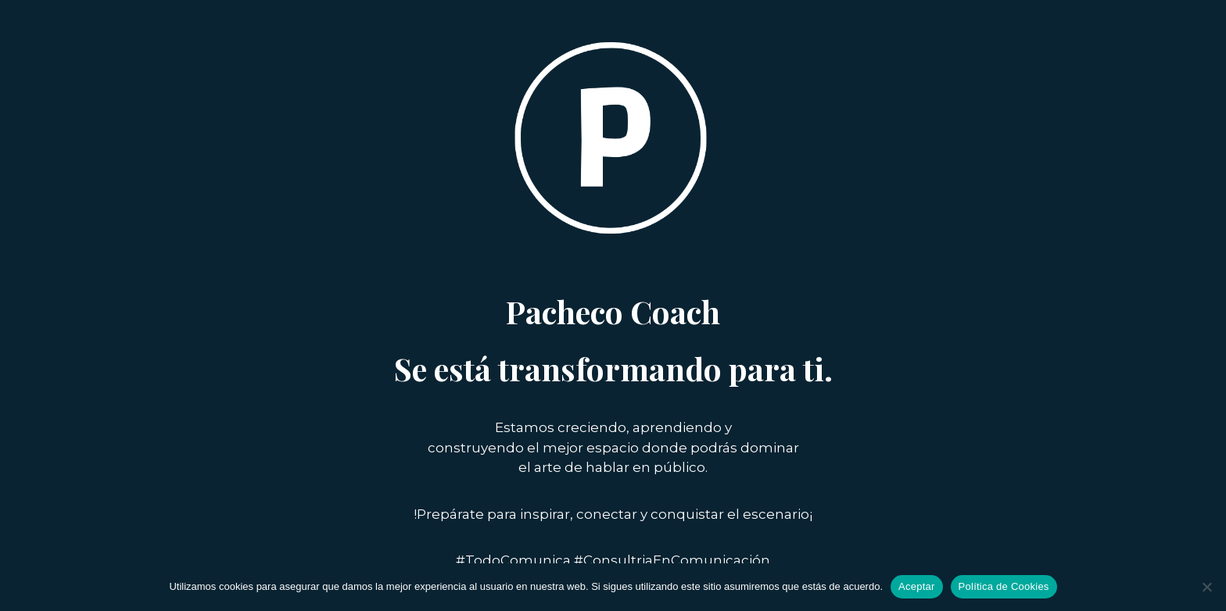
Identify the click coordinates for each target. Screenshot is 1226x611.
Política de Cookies (1004, 586)
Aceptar (916, 586)
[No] (1206, 587)
